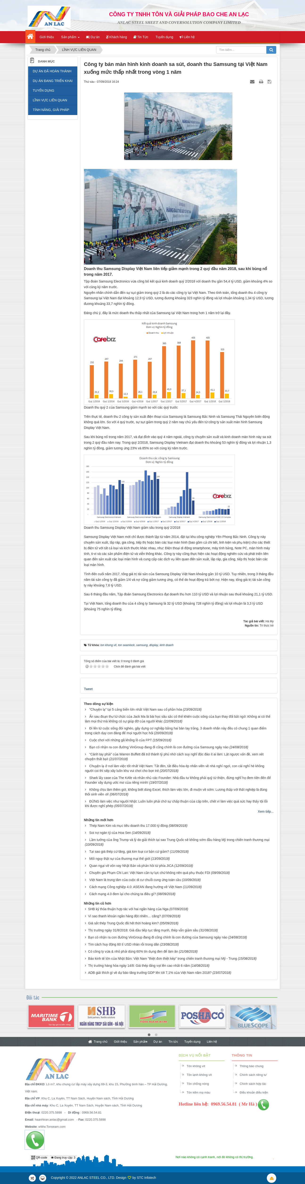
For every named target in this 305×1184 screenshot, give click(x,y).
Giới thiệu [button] (46, 37)
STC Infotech (146, 1178)
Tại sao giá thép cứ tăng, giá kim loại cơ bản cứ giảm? (129, 851)
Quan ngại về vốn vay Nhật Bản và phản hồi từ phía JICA (131, 866)
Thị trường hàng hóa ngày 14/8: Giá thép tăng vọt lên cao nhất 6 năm (139, 965)
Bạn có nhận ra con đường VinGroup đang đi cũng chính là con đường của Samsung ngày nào (159, 747)
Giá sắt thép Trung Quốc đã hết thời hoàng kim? (123, 923)
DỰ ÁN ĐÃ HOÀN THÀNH (52, 71)
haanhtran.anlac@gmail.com (51, 1119)
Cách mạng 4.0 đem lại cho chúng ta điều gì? (122, 894)
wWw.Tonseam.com (48, 1126)
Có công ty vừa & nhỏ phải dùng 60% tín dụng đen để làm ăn (133, 951)
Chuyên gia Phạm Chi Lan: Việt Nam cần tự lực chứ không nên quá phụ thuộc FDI (149, 873)
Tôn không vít (199, 1066)
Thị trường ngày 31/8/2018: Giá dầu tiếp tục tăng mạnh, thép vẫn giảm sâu (143, 930)
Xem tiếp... (266, 811)
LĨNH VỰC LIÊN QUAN (50, 100)
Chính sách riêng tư (256, 1075)
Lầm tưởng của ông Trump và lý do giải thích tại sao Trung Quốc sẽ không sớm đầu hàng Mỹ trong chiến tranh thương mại (179, 840)
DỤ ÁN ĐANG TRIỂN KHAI (53, 81)
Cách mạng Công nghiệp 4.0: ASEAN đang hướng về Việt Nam (135, 887)
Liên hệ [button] (187, 37)
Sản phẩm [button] (69, 38)
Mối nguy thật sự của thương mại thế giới (119, 858)
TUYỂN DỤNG (43, 90)
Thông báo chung (254, 1066)
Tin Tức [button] (140, 37)
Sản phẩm (140, 1041)
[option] (51, 1019)
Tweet (88, 689)
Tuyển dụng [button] (164, 37)
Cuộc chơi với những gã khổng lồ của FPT (120, 740)
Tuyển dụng (192, 1041)
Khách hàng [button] (116, 37)
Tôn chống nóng (201, 1084)
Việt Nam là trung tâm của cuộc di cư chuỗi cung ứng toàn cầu (135, 880)
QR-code (39, 1157)
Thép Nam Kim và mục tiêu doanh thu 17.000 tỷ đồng (128, 826)
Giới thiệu (120, 1041)
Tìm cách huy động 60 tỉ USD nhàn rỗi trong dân (123, 944)
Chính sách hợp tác (256, 1084)
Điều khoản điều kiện (257, 1092)
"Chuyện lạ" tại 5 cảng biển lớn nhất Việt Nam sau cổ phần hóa (135, 709)
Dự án (157, 1041)
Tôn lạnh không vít (202, 1075)
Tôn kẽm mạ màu (201, 1092)
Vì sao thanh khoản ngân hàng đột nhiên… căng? (124, 916)
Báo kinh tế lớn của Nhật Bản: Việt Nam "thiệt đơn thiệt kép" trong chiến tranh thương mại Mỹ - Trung (162, 958)
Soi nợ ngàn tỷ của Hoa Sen (110, 833)
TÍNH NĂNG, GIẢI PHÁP (51, 110)
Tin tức (173, 1041)
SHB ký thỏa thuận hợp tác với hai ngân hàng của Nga (128, 909)
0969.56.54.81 (89, 1112)
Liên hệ (212, 1041)
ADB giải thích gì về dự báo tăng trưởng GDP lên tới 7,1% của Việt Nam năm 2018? (150, 973)
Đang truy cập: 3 (63, 1157)
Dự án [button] (93, 37)
